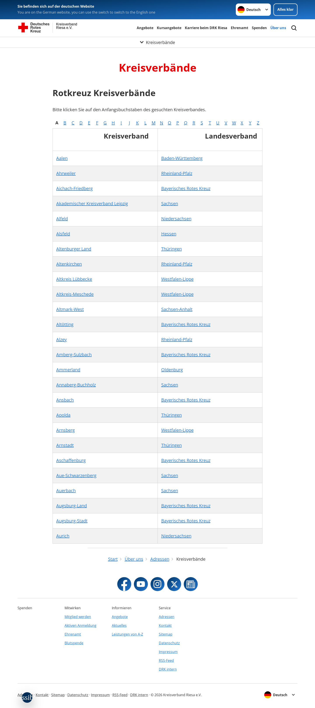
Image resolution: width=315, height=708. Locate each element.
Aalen (62, 158)
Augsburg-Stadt (72, 521)
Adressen (166, 616)
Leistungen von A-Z (127, 634)
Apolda (63, 415)
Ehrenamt (239, 27)
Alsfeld (63, 234)
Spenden (259, 27)
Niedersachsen (176, 219)
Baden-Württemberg (182, 158)
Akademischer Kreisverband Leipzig (92, 203)
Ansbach (65, 400)
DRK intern (168, 669)
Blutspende (74, 643)
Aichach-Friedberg (74, 188)
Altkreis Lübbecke (74, 279)
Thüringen (171, 249)
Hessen (168, 234)
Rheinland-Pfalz (176, 173)
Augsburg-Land (71, 506)
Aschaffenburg (71, 460)
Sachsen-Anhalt (176, 309)
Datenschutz (169, 643)
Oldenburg (172, 370)
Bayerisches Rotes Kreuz (185, 188)
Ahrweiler (66, 173)
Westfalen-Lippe (177, 279)
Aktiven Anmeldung (80, 625)
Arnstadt (65, 445)
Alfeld (62, 219)
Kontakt (165, 625)
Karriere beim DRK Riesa (206, 27)
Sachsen (169, 203)
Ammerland (68, 370)
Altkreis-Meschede (75, 294)
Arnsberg (65, 430)
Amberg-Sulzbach (74, 355)
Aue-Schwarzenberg (76, 475)
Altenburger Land (73, 249)
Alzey (61, 339)
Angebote (145, 27)
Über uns (278, 27)
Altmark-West (70, 309)
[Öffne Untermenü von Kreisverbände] (157, 42)
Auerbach (66, 490)
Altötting (65, 324)
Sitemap (165, 634)
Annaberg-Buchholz (76, 385)
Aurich (62, 536)
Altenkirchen (69, 264)
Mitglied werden (78, 616)
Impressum (168, 651)
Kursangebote (169, 27)
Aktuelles (119, 625)
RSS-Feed (166, 660)
